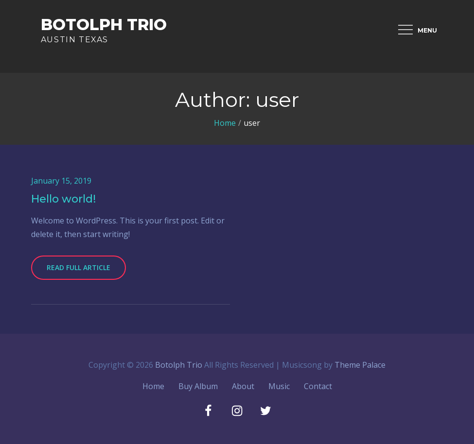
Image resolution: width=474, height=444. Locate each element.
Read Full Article (78, 267)
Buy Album (198, 386)
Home (153, 386)
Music (279, 386)
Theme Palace (360, 364)
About (243, 386)
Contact (318, 386)
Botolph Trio (104, 24)
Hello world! (63, 198)
